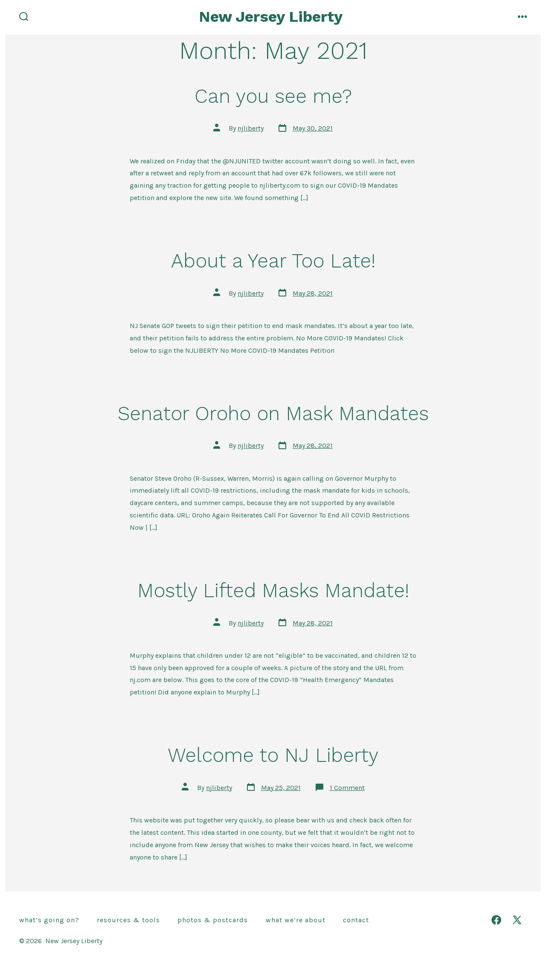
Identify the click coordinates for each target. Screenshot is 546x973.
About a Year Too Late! (273, 260)
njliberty (251, 128)
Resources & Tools (128, 920)
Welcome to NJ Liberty (273, 755)
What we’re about (295, 920)
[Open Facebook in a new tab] (496, 920)
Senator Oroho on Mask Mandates (273, 413)
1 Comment (347, 788)
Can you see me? (273, 95)
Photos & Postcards (212, 920)
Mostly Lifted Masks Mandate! (273, 590)
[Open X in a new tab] (517, 920)
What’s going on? (49, 920)
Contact (356, 920)
